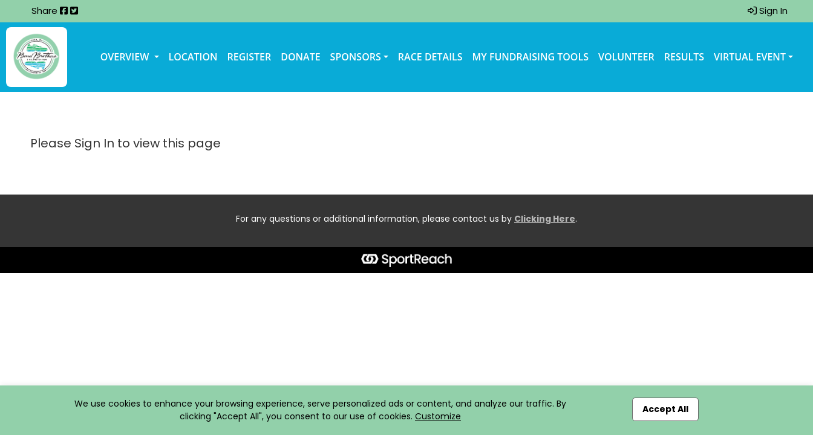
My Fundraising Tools (530, 56)
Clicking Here (544, 219)
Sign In (768, 10)
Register (249, 56)
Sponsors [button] (355, 56)
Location (193, 56)
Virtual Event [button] (750, 56)
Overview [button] (126, 56)
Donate (300, 56)
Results (684, 56)
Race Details (430, 56)
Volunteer (626, 56)
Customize (438, 416)
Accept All (665, 409)
